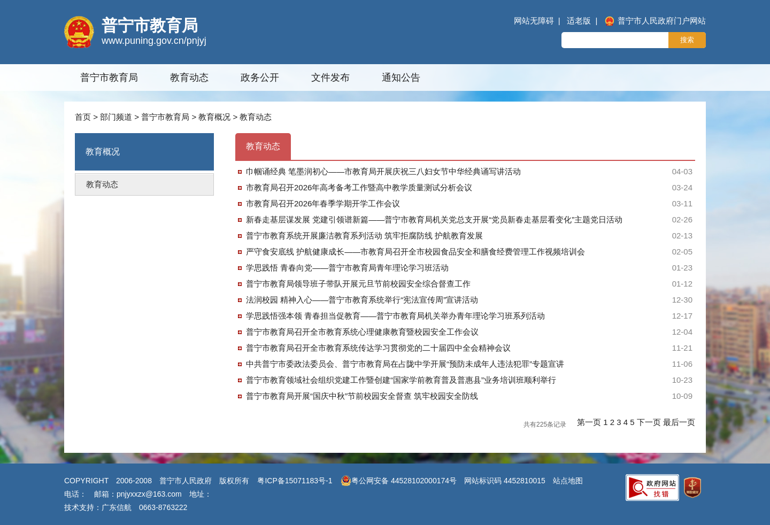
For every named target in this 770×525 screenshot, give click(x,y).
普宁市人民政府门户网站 (655, 20)
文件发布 (330, 77)
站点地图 (568, 480)
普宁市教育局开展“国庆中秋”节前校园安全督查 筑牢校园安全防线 (362, 395)
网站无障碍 (534, 20)
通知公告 (401, 77)
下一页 (650, 422)
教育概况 (214, 116)
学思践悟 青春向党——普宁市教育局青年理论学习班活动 (347, 267)
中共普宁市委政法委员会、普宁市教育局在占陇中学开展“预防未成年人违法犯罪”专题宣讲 (405, 363)
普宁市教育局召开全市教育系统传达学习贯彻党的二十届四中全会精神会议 (378, 347)
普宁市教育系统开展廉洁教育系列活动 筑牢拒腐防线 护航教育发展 (364, 235)
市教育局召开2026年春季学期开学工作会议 (323, 203)
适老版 (579, 20)
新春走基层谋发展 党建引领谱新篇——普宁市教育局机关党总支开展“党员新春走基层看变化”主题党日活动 (434, 219)
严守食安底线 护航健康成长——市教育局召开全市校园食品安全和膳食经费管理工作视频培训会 (415, 251)
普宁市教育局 (109, 77)
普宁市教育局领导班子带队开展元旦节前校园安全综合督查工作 (358, 283)
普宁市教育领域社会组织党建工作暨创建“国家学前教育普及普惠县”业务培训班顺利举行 (401, 379)
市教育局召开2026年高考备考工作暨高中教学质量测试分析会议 (359, 187)
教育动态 (189, 77)
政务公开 (260, 77)
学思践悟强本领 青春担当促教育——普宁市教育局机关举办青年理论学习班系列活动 (395, 315)
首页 (83, 116)
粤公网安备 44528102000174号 (399, 480)
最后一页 (679, 422)
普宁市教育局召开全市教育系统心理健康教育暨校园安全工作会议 (362, 331)
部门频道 (116, 116)
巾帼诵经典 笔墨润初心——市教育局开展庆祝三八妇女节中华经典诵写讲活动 (383, 171)
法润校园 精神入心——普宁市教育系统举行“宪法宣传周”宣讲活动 (362, 299)
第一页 (590, 422)
